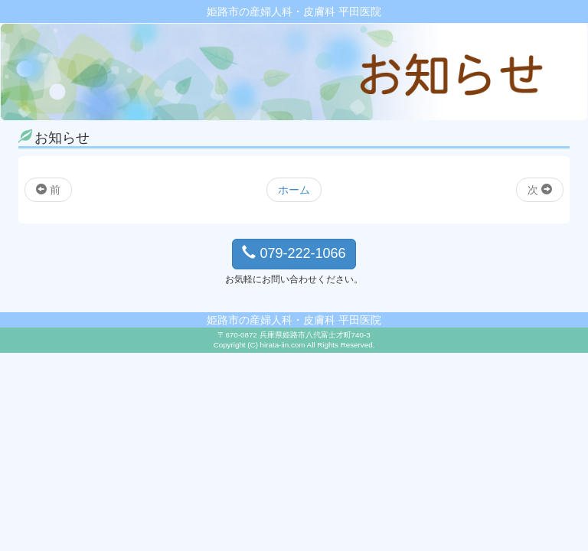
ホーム (294, 190)
